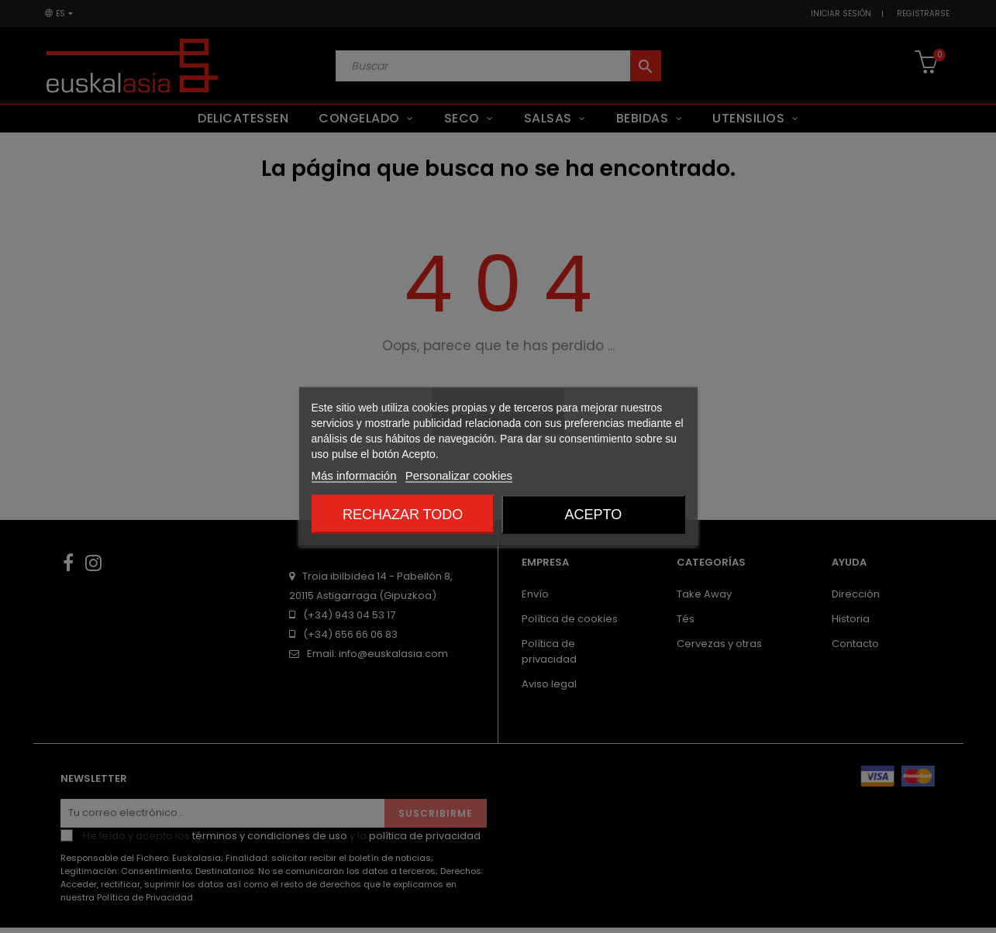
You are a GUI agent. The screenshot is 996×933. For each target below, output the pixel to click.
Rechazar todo (403, 514)
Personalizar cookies (458, 475)
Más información (354, 475)
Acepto (593, 514)
